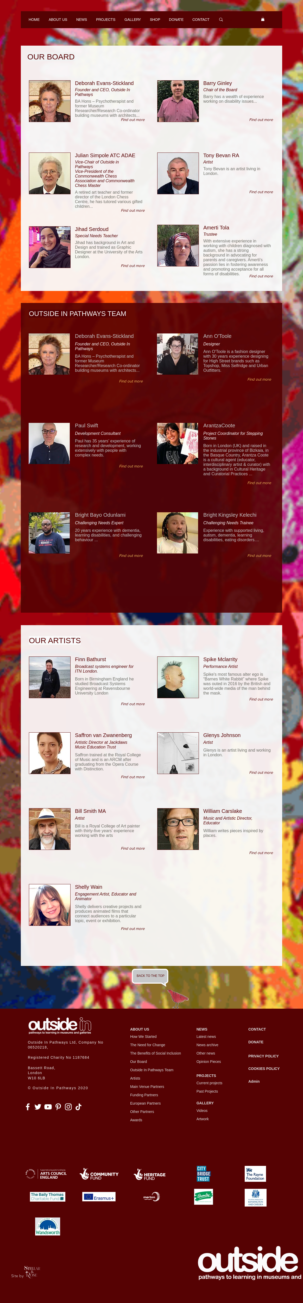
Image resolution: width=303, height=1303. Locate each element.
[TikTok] (78, 1106)
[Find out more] (133, 119)
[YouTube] (48, 1106)
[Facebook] (27, 1106)
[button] (262, 19)
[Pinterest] (58, 1106)
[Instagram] (68, 1106)
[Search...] (234, 19)
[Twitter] (37, 1106)
